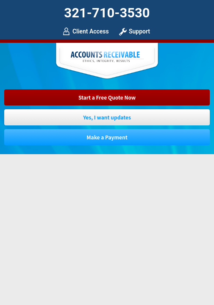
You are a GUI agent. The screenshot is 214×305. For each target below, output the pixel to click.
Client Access (90, 31)
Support (139, 31)
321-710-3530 (107, 13)
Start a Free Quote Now (107, 97)
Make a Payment (106, 137)
